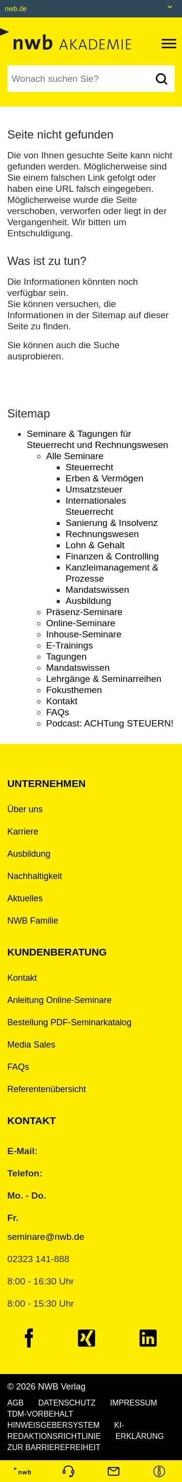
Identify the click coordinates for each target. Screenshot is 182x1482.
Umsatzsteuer (94, 489)
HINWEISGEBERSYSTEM (53, 1425)
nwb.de (16, 9)
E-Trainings (69, 645)
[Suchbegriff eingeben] (77, 78)
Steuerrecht (89, 467)
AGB (15, 1403)
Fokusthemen (74, 690)
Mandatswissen (97, 590)
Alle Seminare (74, 456)
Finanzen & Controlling (112, 556)
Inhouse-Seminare (83, 634)
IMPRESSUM (133, 1403)
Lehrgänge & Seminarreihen (104, 679)
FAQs (57, 712)
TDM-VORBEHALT (40, 1414)
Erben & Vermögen (105, 478)
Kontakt (61, 701)
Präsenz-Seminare (84, 612)
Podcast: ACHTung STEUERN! (109, 723)
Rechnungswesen (102, 534)
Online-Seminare (81, 623)
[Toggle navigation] (169, 44)
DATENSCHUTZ (67, 1403)
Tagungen (66, 656)
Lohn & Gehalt (95, 545)
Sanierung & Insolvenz (112, 523)
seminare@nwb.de (45, 1237)
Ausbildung (88, 601)
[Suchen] (161, 78)
